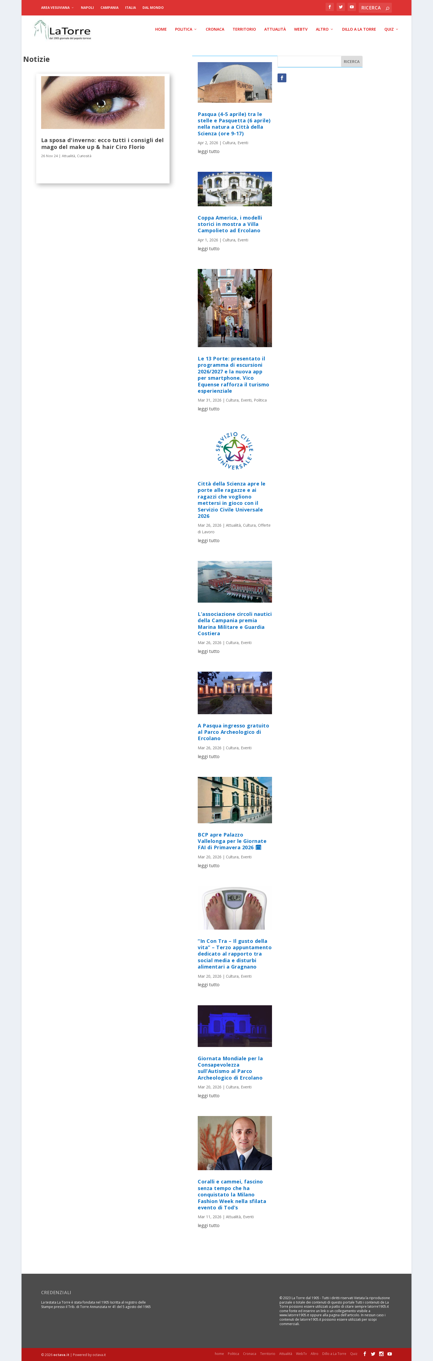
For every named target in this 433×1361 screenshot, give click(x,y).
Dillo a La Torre (359, 29)
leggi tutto (209, 151)
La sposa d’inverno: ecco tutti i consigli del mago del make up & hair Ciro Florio (102, 143)
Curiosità (84, 155)
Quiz (389, 29)
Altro (322, 29)
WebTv (301, 29)
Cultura (229, 142)
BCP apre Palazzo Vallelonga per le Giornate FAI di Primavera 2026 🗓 (232, 841)
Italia (130, 7)
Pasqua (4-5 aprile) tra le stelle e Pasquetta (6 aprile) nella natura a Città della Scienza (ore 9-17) (234, 123)
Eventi (242, 142)
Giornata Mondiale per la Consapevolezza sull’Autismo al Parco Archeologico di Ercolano (230, 1068)
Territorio (244, 29)
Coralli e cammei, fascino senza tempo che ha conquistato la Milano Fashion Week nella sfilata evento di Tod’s (232, 1194)
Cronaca (215, 29)
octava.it (61, 1354)
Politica (183, 29)
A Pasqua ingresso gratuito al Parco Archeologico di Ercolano (233, 732)
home (161, 29)
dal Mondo (153, 7)
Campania (109, 7)
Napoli (87, 7)
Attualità (275, 29)
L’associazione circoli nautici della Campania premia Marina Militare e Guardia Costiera (235, 623)
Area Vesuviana (55, 7)
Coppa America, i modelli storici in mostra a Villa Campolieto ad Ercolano (230, 224)
